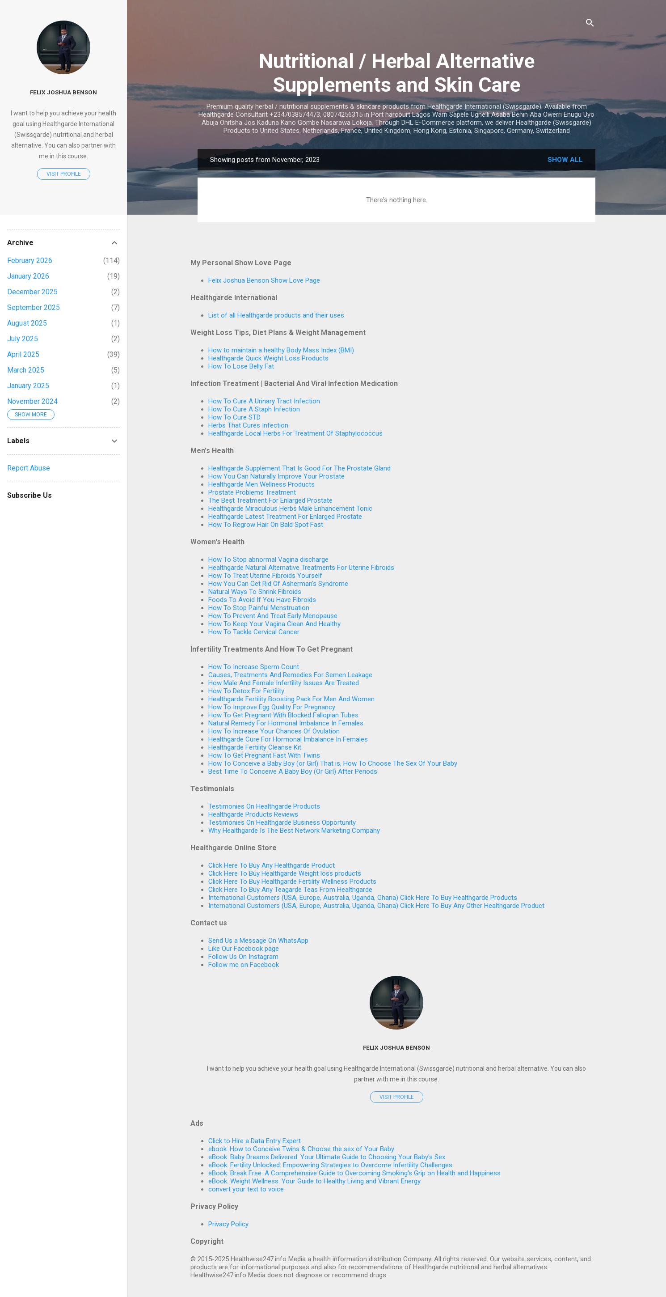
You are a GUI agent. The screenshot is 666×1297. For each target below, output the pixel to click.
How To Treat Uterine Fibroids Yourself (265, 576)
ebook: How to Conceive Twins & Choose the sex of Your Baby (301, 1149)
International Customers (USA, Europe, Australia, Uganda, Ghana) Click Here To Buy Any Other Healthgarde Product (376, 906)
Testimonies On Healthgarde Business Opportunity (282, 822)
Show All (565, 160)
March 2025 (25, 370)
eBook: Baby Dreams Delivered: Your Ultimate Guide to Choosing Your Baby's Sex (326, 1157)
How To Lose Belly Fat (241, 366)
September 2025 (33, 307)
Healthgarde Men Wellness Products (261, 484)
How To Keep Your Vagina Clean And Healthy (274, 624)
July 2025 (22, 339)
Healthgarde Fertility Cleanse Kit (254, 747)
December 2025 (32, 292)
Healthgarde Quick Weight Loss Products (268, 358)
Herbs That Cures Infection (248, 425)
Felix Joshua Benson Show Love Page (264, 280)
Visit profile (396, 1097)
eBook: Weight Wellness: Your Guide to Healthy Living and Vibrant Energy (314, 1181)
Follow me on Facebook (243, 965)
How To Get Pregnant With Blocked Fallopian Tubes (283, 715)
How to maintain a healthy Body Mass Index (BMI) (281, 350)
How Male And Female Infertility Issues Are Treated (283, 683)
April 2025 (23, 354)
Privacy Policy (228, 1224)
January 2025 (28, 385)
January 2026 (28, 276)
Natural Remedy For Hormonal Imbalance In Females (285, 723)
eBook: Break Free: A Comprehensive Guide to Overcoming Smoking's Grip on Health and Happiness (354, 1173)
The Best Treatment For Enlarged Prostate (270, 500)
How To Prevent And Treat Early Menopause (272, 616)
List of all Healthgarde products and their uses (276, 315)
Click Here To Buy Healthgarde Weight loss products (284, 873)
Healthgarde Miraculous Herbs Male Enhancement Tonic (290, 508)
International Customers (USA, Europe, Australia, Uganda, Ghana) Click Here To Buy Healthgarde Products (362, 898)
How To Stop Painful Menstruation (258, 608)
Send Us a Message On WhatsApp (258, 941)
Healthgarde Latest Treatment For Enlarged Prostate (285, 517)
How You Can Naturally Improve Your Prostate (276, 476)
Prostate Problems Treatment (252, 492)
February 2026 (29, 260)
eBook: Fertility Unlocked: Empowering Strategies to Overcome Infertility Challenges (330, 1165)
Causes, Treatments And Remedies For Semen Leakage (290, 675)
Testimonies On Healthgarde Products (264, 806)
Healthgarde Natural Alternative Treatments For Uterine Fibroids (301, 568)
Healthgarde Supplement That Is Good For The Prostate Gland (299, 468)
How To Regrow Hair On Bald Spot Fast (265, 525)
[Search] (590, 24)
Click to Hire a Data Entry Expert (254, 1141)
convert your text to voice (246, 1189)
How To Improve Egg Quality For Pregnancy (271, 707)
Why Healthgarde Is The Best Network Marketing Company (294, 831)
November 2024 (32, 401)
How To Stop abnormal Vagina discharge (268, 559)
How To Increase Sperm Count (253, 667)
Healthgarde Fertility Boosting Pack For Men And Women (291, 699)
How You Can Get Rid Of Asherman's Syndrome (278, 584)
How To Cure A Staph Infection (254, 409)
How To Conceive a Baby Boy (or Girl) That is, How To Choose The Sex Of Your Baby (332, 763)
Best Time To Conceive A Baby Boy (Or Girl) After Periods (292, 771)
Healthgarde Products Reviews (253, 814)
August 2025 (27, 323)
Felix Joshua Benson (396, 1047)
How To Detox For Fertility (246, 691)
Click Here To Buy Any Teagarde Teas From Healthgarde (290, 890)
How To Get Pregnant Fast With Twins (264, 755)
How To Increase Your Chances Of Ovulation (274, 731)
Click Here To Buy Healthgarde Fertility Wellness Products (292, 881)
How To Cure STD (234, 417)
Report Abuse (28, 468)
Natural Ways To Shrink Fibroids (254, 592)
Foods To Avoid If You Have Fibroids (262, 600)
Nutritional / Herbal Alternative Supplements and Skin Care (397, 73)
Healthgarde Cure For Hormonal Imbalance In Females (288, 739)
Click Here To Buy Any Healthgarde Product (271, 865)
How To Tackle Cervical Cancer (253, 632)
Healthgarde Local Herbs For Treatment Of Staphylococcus (295, 433)
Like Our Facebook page (243, 949)
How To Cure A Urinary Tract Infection (264, 401)
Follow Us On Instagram (243, 957)
